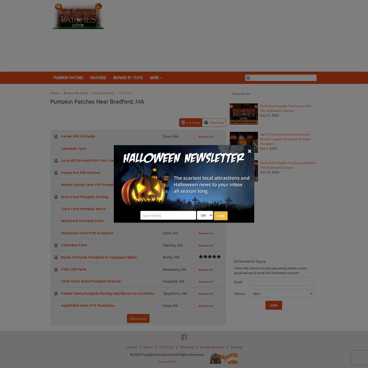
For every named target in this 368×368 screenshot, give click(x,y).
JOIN (221, 216)
